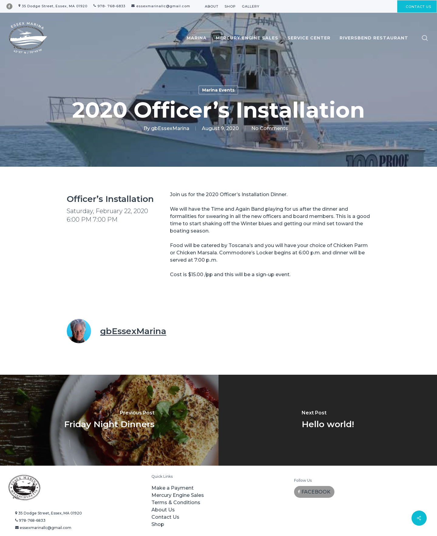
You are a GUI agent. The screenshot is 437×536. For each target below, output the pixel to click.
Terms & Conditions (175, 502)
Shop (157, 524)
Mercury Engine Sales (177, 495)
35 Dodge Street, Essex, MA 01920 (48, 513)
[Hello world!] (327, 420)
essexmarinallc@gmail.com (43, 527)
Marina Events (218, 90)
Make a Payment (172, 488)
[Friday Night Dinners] (109, 420)
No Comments (269, 128)
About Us (163, 510)
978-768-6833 (30, 520)
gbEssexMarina (170, 128)
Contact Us (165, 517)
